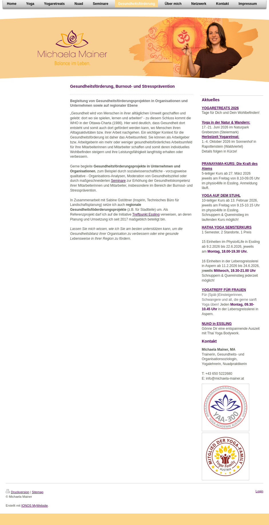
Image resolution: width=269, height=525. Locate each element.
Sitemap (37, 492)
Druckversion (17, 492)
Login (259, 491)
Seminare (118, 181)
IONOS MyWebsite (34, 505)
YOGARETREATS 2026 (220, 108)
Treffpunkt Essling (145, 214)
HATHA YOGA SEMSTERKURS (227, 227)
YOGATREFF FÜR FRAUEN (224, 290)
